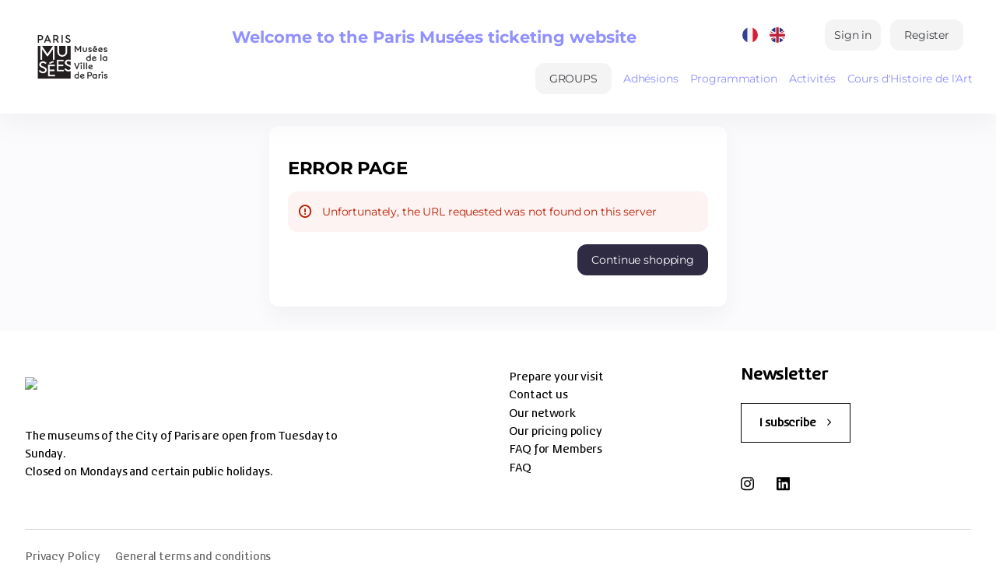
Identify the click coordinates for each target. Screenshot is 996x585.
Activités (812, 79)
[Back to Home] (70, 56)
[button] (573, 78)
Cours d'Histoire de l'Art (910, 79)
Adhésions (651, 79)
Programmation (733, 79)
